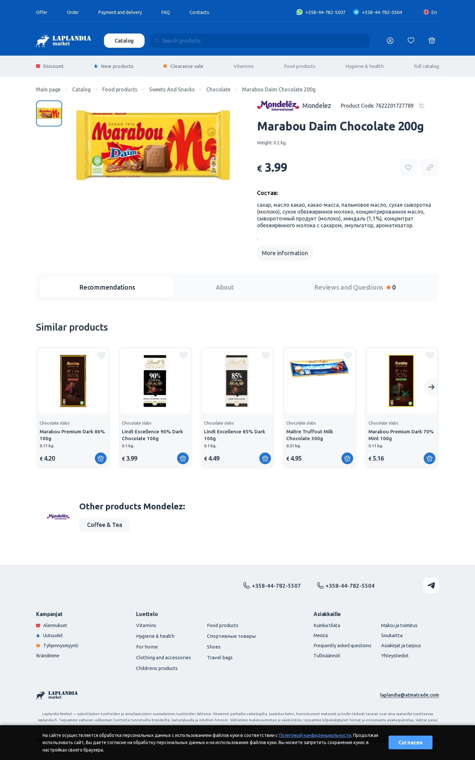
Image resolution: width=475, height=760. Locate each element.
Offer (42, 12)
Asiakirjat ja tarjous (399, 643)
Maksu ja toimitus (397, 623)
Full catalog (426, 65)
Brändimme (49, 653)
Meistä (315, 633)
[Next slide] (431, 385)
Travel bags (220, 655)
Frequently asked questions (338, 643)
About (225, 285)
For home (147, 644)
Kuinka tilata (322, 623)
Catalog (124, 41)
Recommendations (107, 285)
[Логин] (390, 40)
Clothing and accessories (163, 655)
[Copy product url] (430, 165)
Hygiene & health (364, 65)
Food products (299, 65)
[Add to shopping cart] (101, 456)
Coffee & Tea (104, 522)
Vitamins (244, 65)
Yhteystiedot (392, 653)
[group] (73, 405)
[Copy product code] (383, 103)
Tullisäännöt (321, 653)
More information (285, 250)
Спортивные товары (231, 633)
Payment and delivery (124, 12)
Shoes (214, 644)
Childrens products (157, 666)
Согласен (410, 742)
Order (74, 12)
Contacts (207, 12)
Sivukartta (389, 633)
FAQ (172, 12)
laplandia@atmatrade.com (409, 692)
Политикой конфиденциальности (315, 735)
